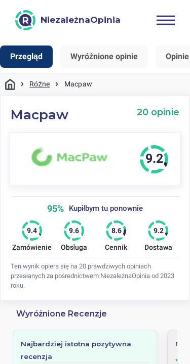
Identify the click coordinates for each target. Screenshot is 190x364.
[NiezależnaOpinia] (68, 20)
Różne (39, 84)
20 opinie (158, 112)
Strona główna (10, 84)
